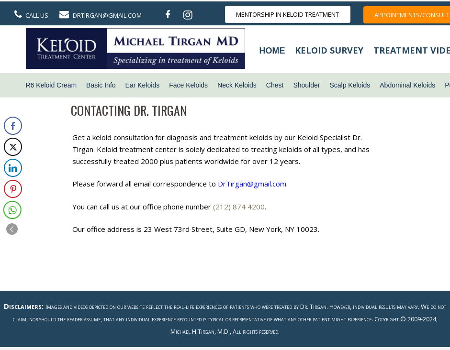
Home (272, 50)
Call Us (36, 15)
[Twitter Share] (13, 147)
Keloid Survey (329, 50)
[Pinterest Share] (12, 189)
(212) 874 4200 (239, 206)
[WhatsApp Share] (10, 210)
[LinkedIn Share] (13, 168)
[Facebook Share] (13, 126)
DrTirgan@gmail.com (107, 15)
